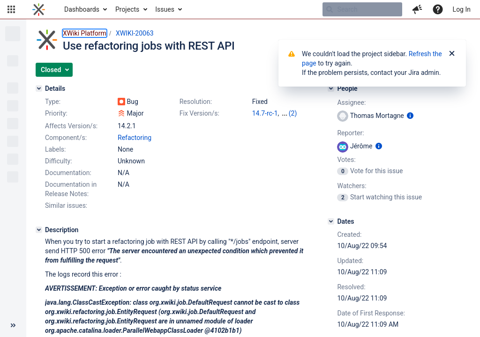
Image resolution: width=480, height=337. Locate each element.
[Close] (452, 54)
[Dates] (331, 221)
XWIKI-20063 (135, 33)
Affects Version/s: (71, 126)
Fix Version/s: (199, 113)
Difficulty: (58, 161)
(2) (293, 113)
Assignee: (351, 102)
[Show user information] (410, 115)
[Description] (39, 230)
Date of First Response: (371, 313)
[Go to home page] (38, 9)
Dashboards (81, 9)
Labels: (55, 149)
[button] (11, 9)
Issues (164, 9)
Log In (462, 9)
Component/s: (66, 137)
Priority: (56, 113)
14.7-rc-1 (265, 113)
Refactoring (134, 137)
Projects (127, 9)
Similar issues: (66, 205)
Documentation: (68, 172)
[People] (331, 88)
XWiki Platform (84, 33)
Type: (52, 101)
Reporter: (350, 133)
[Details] (39, 88)
